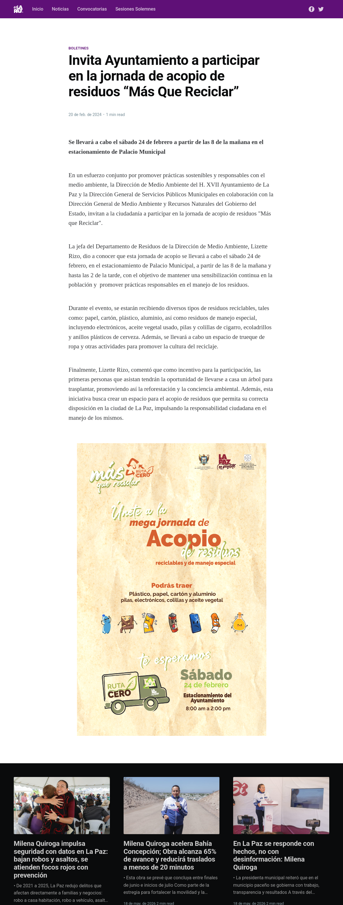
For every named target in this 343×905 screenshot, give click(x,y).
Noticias (60, 9)
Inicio (37, 9)
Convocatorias (92, 9)
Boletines (79, 48)
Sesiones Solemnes (135, 9)
